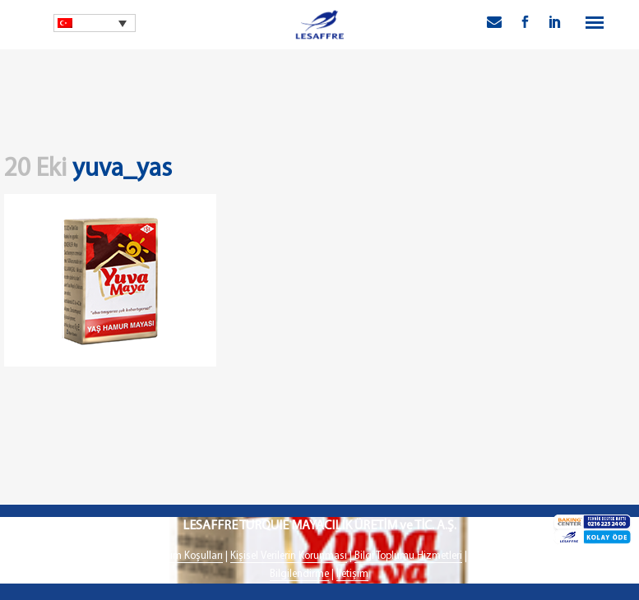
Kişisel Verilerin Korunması (288, 556)
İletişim (352, 574)
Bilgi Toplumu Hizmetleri (408, 556)
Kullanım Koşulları (182, 556)
